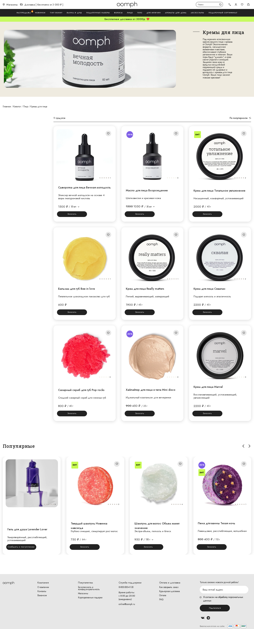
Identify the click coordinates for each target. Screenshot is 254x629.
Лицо (130, 13)
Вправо (249, 446)
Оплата (162, 595)
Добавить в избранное (108, 133)
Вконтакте (202, 618)
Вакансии (42, 595)
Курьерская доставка (169, 591)
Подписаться (215, 608)
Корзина (248, 4)
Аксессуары (197, 13)
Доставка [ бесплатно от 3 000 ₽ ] (41, 4)
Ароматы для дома (176, 13)
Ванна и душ (74, 13)
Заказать (71, 213)
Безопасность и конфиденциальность (89, 588)
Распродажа (24, 12)
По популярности (240, 118)
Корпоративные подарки (90, 598)
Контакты (41, 591)
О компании (43, 587)
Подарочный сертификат (223, 13)
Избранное (242, 4)
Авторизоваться (236, 4)
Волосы (118, 13)
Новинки (40, 13)
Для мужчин (154, 13)
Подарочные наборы (98, 13)
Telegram (208, 617)
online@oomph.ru (127, 604)
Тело (139, 13)
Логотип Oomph (127, 4)
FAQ (161, 600)
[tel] (230, 4)
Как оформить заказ (169, 587)
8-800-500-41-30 (126, 587)
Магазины (10, 4)
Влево (243, 446)
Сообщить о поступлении (21, 546)
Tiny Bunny (56, 13)
